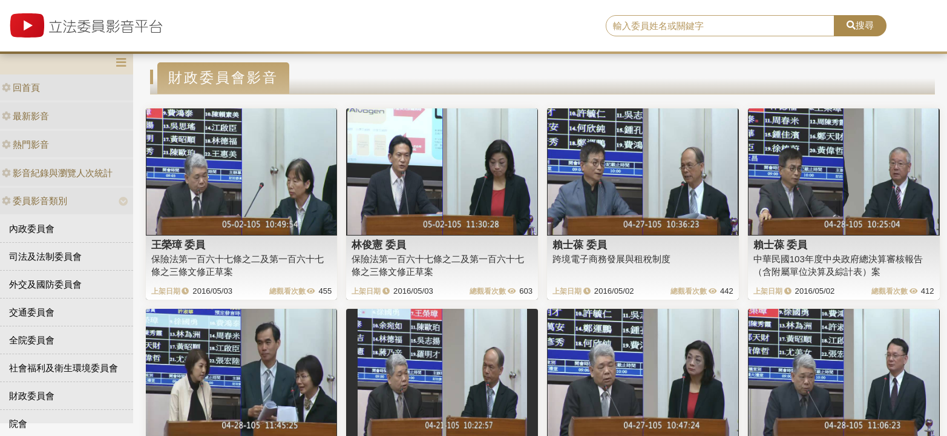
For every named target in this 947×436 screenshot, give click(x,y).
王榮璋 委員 (178, 244)
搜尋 (860, 25)
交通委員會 (31, 312)
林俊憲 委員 (379, 244)
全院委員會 (31, 340)
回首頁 (21, 87)
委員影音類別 (34, 201)
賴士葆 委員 (579, 244)
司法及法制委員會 (45, 256)
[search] (720, 26)
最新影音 (25, 116)
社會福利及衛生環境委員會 (63, 368)
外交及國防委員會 (45, 284)
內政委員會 (31, 228)
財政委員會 (31, 396)
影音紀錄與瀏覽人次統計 (57, 173)
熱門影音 (25, 144)
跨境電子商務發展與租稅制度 (611, 259)
